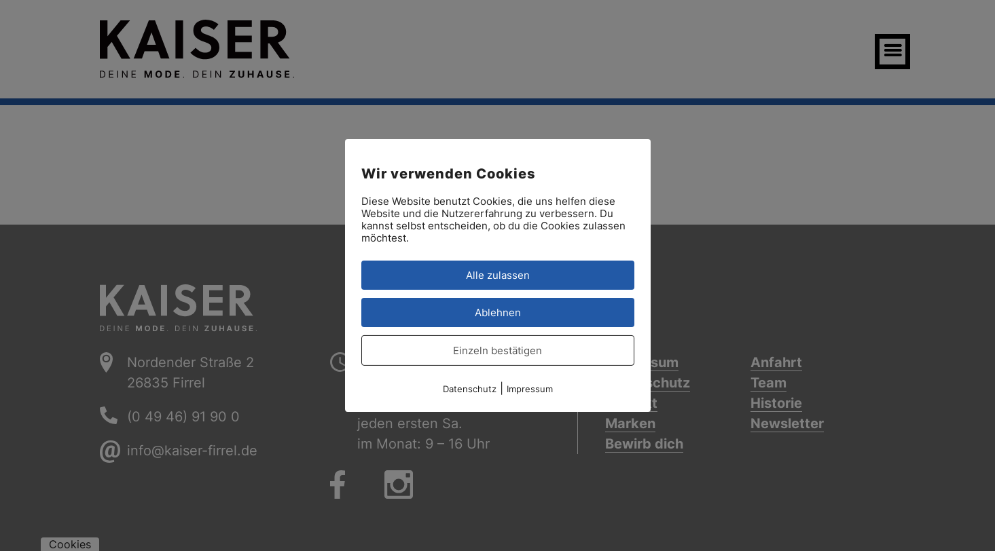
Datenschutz (469, 388)
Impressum (530, 388)
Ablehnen (498, 312)
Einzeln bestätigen (497, 350)
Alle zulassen (498, 275)
